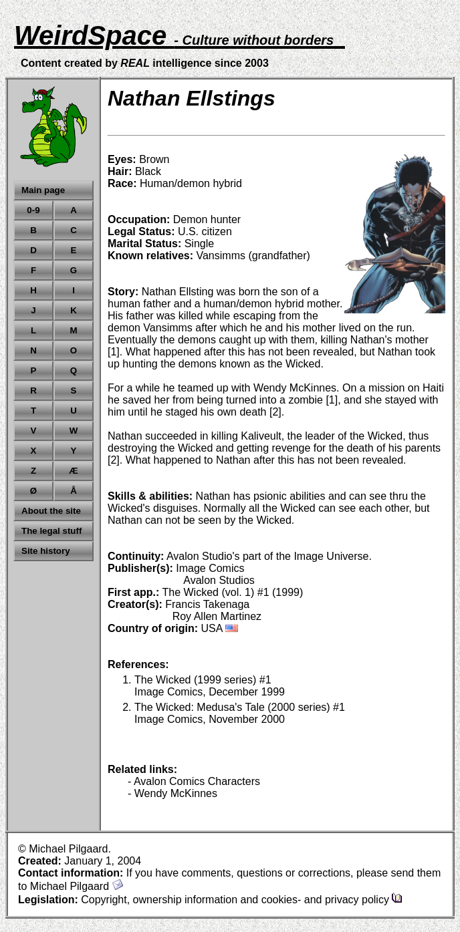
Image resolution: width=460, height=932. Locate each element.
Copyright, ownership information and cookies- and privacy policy (241, 899)
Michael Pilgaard (76, 886)
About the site (51, 511)
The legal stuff (51, 531)
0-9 (33, 210)
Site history (45, 551)
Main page (43, 190)
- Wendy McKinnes (172, 793)
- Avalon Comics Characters (194, 781)
